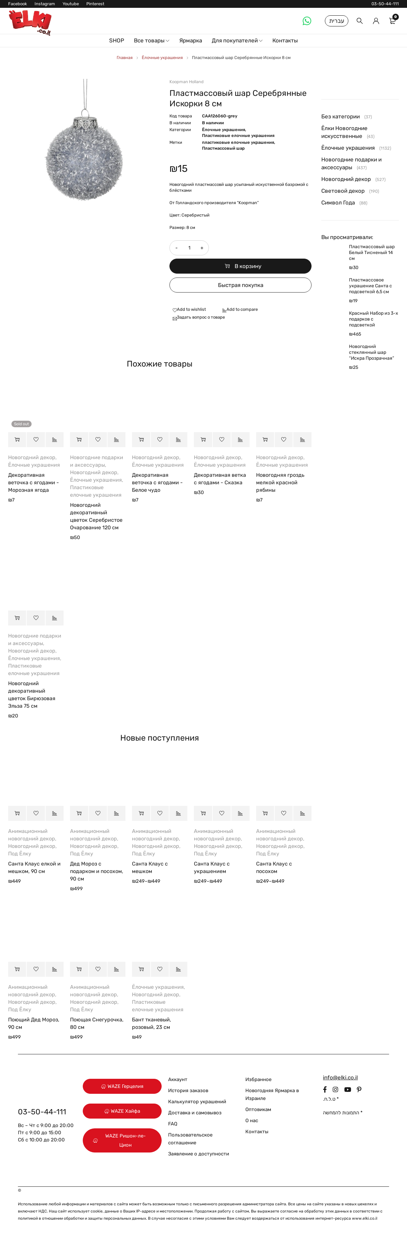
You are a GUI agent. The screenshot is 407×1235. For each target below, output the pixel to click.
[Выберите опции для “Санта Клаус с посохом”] (265, 813)
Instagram (45, 3)
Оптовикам (258, 1109)
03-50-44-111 (385, 3)
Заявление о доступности (198, 1154)
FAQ (172, 1124)
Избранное (258, 1079)
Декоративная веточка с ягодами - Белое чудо (157, 482)
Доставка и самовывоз (195, 1113)
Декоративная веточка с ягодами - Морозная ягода (33, 482)
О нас (251, 1120)
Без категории (340, 116)
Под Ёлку (19, 854)
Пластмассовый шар (223, 148)
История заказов (188, 1090)
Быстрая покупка (240, 285)
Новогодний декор (31, 457)
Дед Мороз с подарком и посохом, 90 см (96, 871)
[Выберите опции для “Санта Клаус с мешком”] (141, 813)
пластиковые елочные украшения (238, 142)
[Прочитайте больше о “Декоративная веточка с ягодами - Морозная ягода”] (17, 439)
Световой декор (343, 191)
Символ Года (338, 202)
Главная (125, 57)
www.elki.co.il (364, 1218)
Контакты (257, 1132)
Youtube (71, 3)
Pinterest (95, 3)
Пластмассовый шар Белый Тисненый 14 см (372, 252)
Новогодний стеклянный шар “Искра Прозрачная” (371, 352)
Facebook (17, 3)
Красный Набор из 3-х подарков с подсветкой (373, 319)
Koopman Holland (186, 81)
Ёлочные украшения (162, 57)
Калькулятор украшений (197, 1102)
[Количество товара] (189, 247)
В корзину (248, 266)
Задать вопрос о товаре (201, 317)
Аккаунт (177, 1079)
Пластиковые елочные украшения (238, 135)
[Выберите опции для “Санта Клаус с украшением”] (203, 813)
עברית (336, 20)
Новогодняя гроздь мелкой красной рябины (280, 482)
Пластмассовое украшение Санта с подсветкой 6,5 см (370, 285)
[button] (79, 439)
